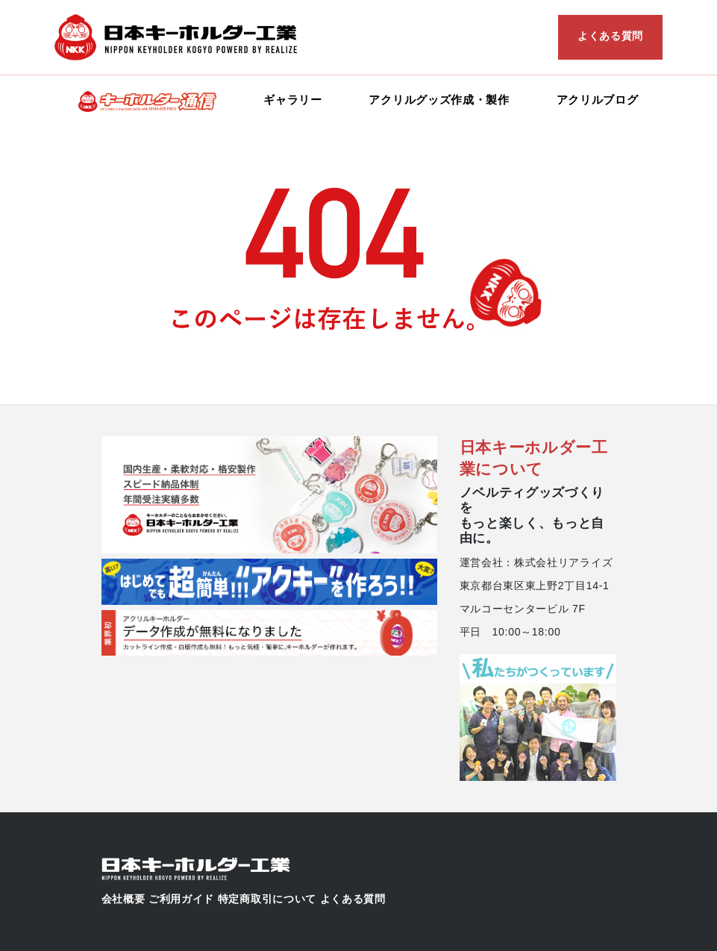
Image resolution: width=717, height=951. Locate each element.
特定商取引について (267, 899)
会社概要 (123, 899)
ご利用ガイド (181, 899)
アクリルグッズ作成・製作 (439, 99)
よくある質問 (610, 36)
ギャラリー (292, 99)
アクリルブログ (598, 99)
